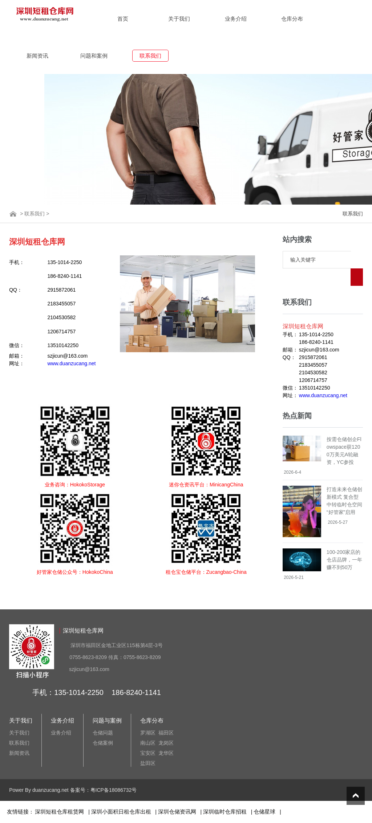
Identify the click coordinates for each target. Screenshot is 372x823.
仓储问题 (103, 733)
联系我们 (150, 56)
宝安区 (147, 753)
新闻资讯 (37, 56)
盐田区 (147, 763)
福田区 (166, 733)
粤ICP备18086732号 (113, 790)
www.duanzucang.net (71, 363)
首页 (122, 19)
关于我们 (179, 19)
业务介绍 (236, 19)
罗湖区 (147, 733)
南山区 (147, 743)
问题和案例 (94, 56)
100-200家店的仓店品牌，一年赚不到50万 (344, 542)
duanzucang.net (50, 790)
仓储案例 (103, 743)
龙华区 (166, 753)
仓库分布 (292, 19)
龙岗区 (166, 743)
